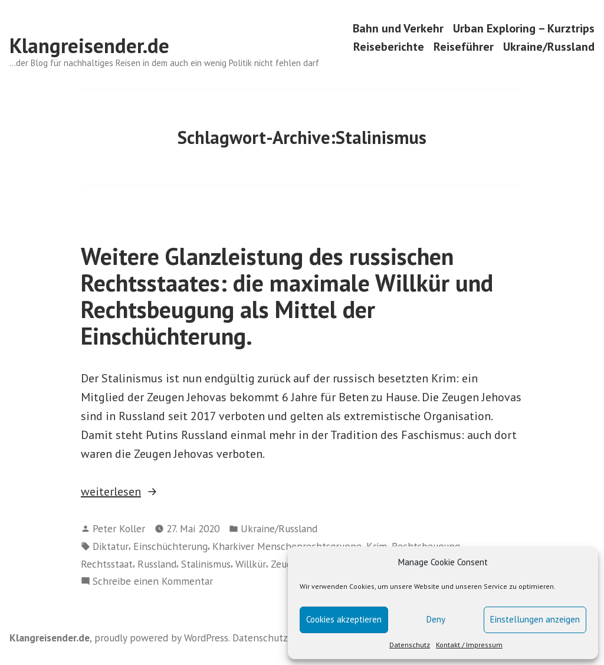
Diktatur (111, 546)
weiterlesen (126, 491)
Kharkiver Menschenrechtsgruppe (287, 546)
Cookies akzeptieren (344, 619)
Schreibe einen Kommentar (153, 581)
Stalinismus (206, 564)
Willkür (250, 564)
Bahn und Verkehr (398, 28)
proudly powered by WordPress (161, 637)
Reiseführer (464, 46)
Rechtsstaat (107, 564)
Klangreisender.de (89, 45)
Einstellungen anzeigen (535, 619)
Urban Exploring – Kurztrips (524, 28)
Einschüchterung (170, 546)
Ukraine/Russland (549, 46)
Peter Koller (119, 528)
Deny (435, 619)
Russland (156, 564)
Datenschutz (409, 644)
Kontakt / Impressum (469, 644)
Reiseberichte (388, 46)
